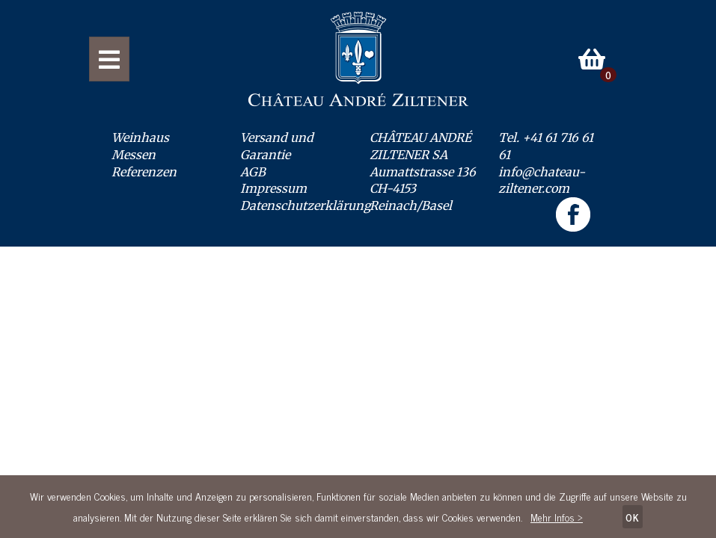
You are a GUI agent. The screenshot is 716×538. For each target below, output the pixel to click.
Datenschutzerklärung (305, 205)
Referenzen (144, 171)
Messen (133, 154)
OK (632, 516)
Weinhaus (140, 137)
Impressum (273, 188)
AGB (253, 171)
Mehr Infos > (556, 516)
